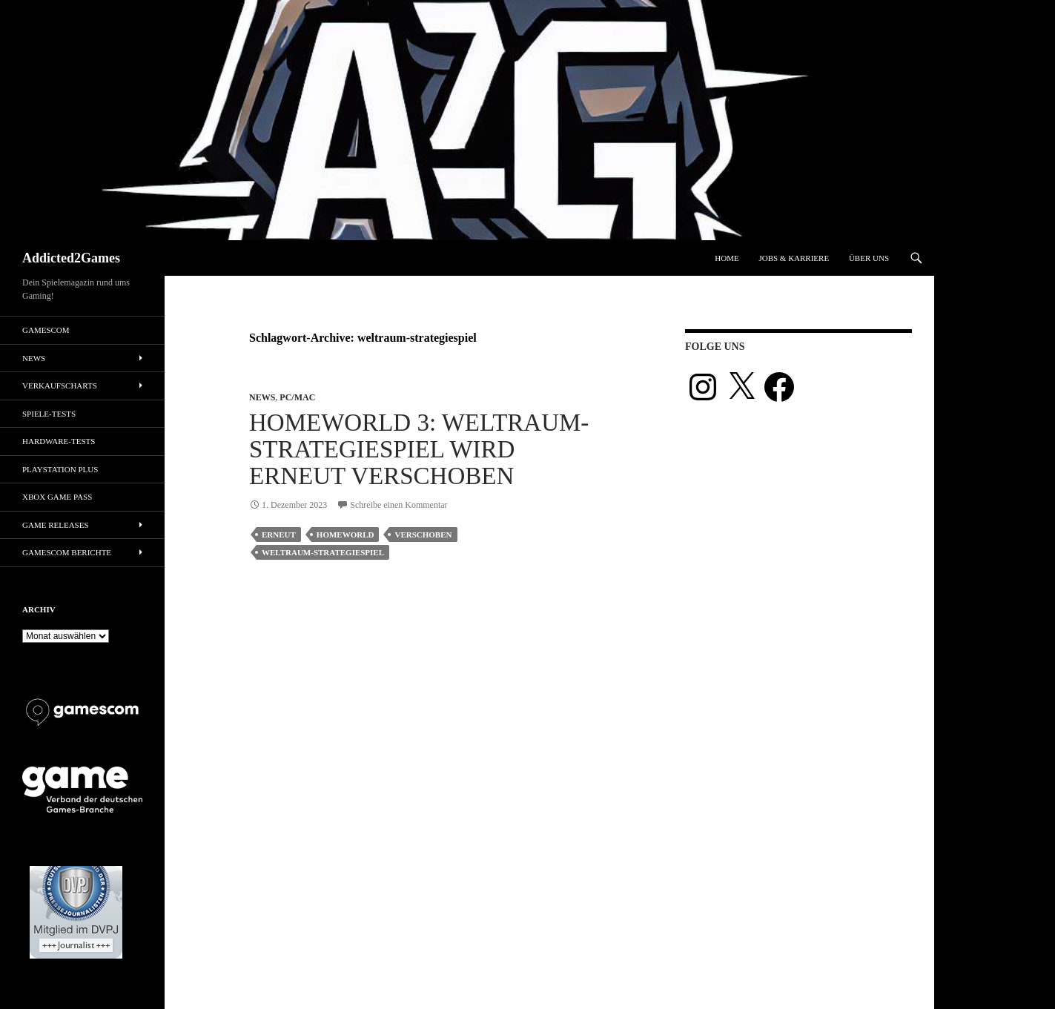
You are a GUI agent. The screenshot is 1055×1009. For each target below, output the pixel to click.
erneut (279, 534)
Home (726, 258)
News (262, 397)
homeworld (345, 534)
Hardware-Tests (58, 441)
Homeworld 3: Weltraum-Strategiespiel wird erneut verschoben (419, 449)
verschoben (423, 534)
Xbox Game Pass (57, 496)
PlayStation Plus (60, 469)
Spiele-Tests (49, 413)
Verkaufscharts (59, 385)
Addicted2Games (71, 258)
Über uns (869, 258)
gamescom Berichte (66, 552)
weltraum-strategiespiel (323, 552)
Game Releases (55, 524)
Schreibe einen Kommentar (398, 505)
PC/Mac (297, 397)
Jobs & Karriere (793, 258)
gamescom (46, 329)
